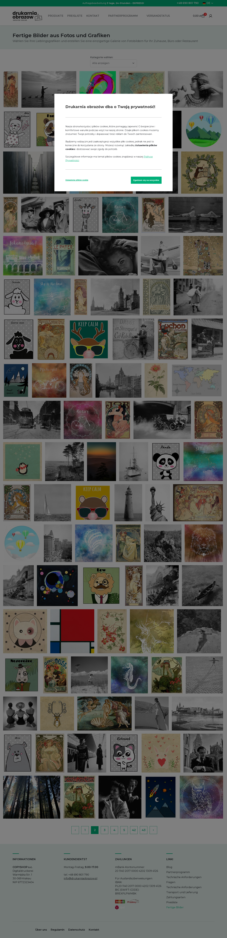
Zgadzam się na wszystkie (146, 180)
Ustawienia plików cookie (76, 180)
